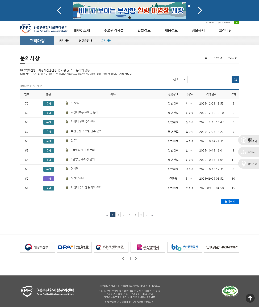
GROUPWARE (224, 22)
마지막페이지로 (152, 214)
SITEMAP (210, 22)
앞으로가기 (123, 258)
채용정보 (171, 30)
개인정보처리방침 (108, 285)
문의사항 (106, 40)
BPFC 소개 (82, 30)
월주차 (75, 140)
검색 (235, 79)
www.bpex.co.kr (81, 74)
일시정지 (129, 258)
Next (200, 10)
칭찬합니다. (78, 178)
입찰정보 (144, 30)
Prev (59, 10)
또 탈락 (75, 103)
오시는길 (252, 163)
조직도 (251, 151)
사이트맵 (123, 285)
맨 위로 (250, 298)
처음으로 (106, 214)
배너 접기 (236, 22)
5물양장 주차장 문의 (83, 150)
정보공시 (198, 30)
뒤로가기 (136, 258)
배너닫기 (189, 6)
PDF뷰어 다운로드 (150, 285)
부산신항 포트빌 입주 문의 (86, 131)
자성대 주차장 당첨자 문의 (86, 187)
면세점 (75, 168)
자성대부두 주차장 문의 (84, 112)
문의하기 (230, 201)
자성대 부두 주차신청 (83, 121)
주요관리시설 (114, 30)
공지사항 (64, 40)
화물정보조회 (252, 140)
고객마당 (225, 30)
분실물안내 (85, 40)
